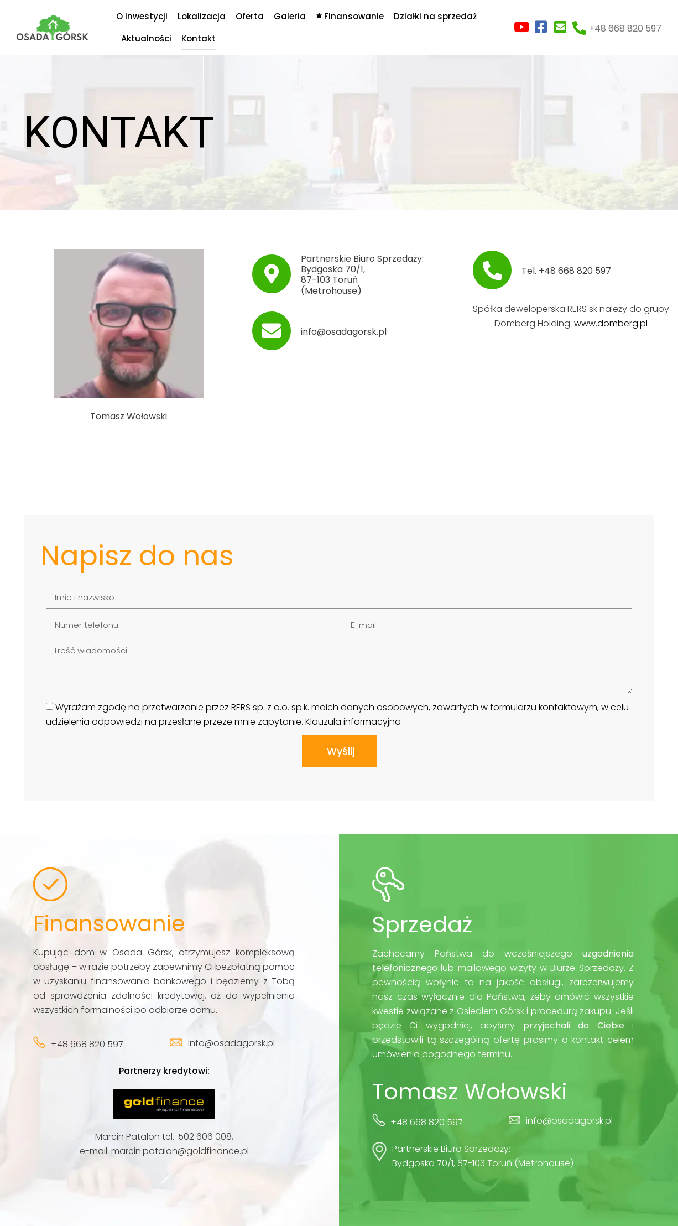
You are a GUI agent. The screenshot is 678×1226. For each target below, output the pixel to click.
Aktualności (146, 38)
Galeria (290, 16)
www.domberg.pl (611, 323)
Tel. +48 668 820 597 (566, 270)
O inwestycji (142, 16)
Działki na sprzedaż (435, 16)
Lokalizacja (202, 16)
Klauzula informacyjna (353, 721)
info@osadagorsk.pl (344, 331)
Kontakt (198, 38)
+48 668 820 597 (625, 28)
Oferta (250, 16)
